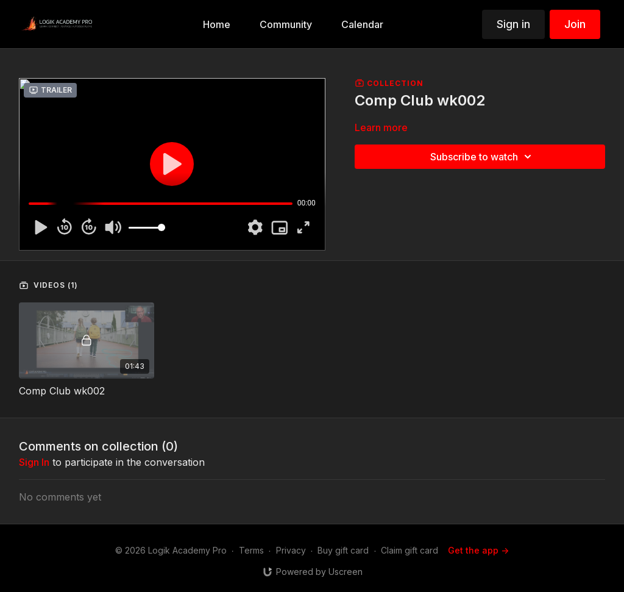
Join (575, 24)
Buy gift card (343, 550)
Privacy (291, 550)
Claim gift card (409, 550)
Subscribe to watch (482, 156)
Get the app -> (478, 550)
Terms (251, 550)
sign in (34, 462)
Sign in (513, 24)
